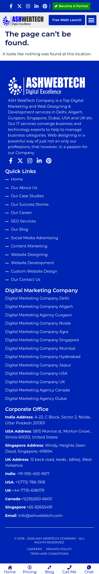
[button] (91, 20)
